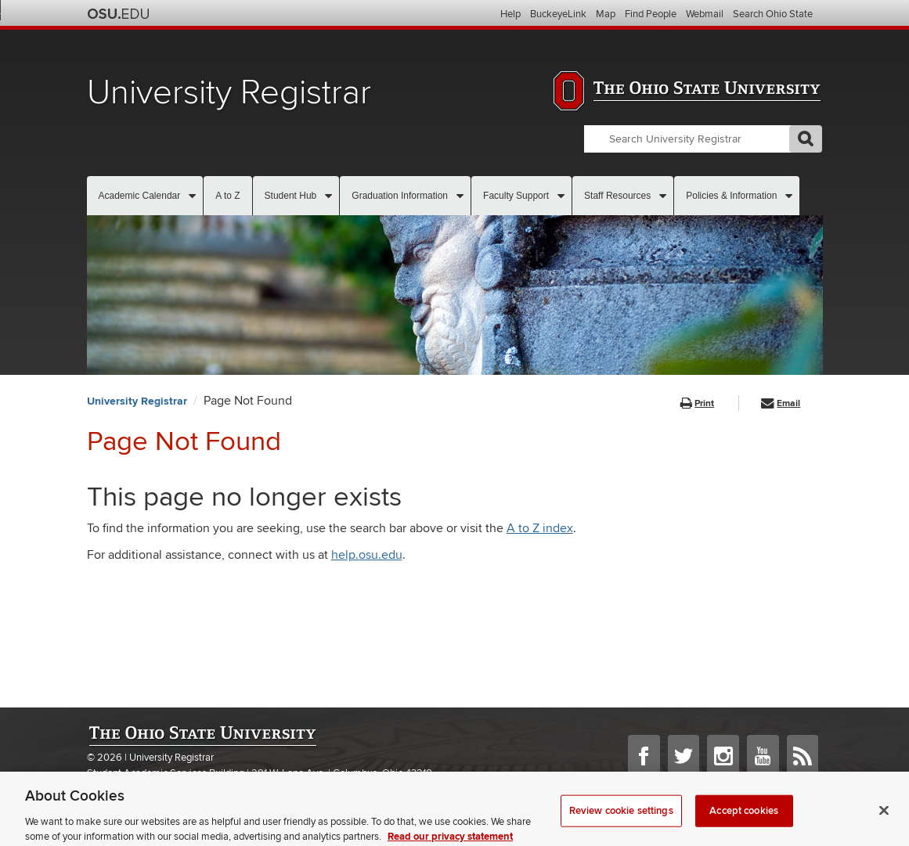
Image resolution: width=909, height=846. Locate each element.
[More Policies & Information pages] (788, 195)
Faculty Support (516, 195)
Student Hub (291, 195)
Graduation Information (400, 195)
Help (510, 14)
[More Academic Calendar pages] (192, 195)
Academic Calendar (140, 195)
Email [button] (780, 403)
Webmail (704, 14)
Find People (650, 14)
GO (805, 139)
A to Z (227, 195)
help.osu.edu (366, 555)
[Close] (884, 818)
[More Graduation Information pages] (460, 195)
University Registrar (229, 92)
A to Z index (540, 528)
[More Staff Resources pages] (662, 195)
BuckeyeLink (558, 14)
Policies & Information (731, 195)
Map (605, 14)
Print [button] (697, 403)
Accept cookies (743, 818)
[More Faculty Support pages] (561, 195)
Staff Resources (617, 195)
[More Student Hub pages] (328, 195)
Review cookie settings (621, 818)
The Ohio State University (118, 14)
